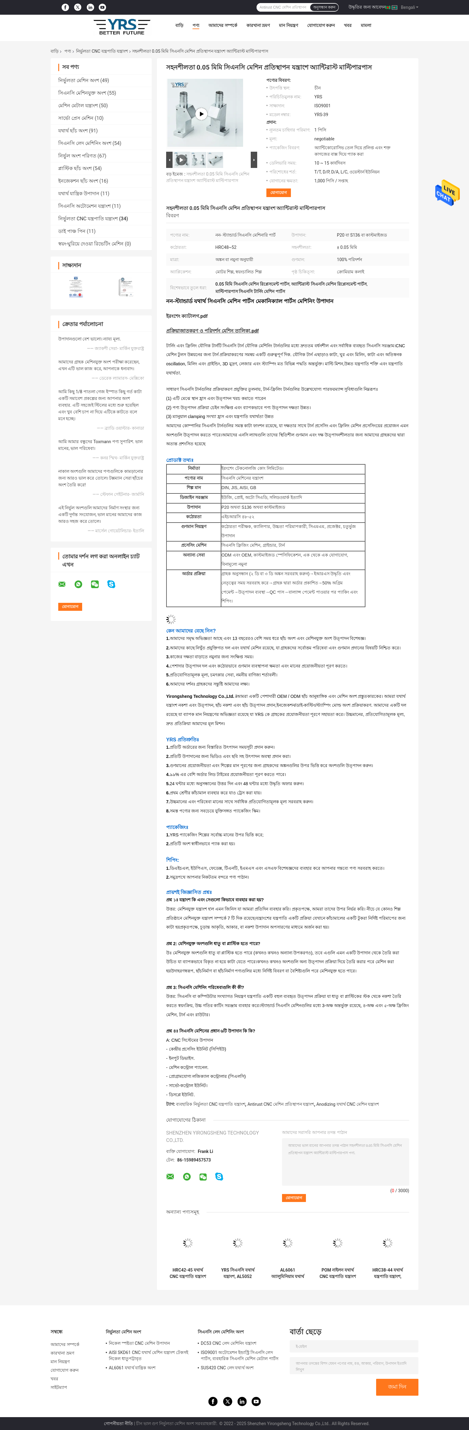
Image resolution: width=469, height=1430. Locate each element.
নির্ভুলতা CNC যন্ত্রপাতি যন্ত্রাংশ (102, 51)
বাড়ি (179, 25)
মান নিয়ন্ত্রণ (288, 25)
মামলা (366, 25)
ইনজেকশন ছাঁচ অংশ (78, 181)
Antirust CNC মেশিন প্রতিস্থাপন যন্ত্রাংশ (280, 1104)
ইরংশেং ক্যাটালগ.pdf (187, 316)
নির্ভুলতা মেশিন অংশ (78, 80)
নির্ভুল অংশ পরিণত (77, 156)
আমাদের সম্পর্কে (222, 25)
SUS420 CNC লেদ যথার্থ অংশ (227, 1367)
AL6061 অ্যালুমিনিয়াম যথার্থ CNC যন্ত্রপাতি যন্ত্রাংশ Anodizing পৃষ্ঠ (287, 1273)
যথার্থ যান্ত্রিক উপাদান (78, 193)
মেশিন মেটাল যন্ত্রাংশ (78, 105)
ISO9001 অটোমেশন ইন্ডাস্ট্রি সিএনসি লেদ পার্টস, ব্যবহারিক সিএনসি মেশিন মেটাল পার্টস (239, 1355)
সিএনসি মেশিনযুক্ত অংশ (82, 93)
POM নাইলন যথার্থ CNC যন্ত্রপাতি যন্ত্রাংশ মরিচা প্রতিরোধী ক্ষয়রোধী (337, 1273)
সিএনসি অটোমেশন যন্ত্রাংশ (84, 206)
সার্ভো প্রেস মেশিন (75, 118)
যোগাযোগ (278, 192)
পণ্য (196, 25)
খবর (348, 25)
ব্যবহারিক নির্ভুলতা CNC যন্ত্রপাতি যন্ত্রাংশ (210, 1104)
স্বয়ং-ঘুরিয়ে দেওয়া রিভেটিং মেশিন (91, 244)
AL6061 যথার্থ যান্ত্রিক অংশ (132, 1367)
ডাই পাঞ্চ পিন (72, 231)
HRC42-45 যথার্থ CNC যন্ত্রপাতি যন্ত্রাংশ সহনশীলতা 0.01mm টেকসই (188, 1273)
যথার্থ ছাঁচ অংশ (73, 131)
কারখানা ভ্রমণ (258, 25)
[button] (287, 988)
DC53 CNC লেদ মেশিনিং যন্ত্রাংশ (228, 1343)
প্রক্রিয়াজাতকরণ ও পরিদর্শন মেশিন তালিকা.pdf (212, 331)
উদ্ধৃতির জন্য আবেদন (367, 7)
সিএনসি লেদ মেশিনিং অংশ (84, 143)
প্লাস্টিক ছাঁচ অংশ (75, 168)
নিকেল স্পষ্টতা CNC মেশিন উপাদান (139, 1343)
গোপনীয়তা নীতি (118, 1423)
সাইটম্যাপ (59, 1387)
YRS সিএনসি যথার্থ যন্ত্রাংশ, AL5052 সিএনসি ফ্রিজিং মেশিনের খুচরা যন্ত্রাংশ (237, 1273)
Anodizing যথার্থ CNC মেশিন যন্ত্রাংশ (347, 1104)
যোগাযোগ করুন (321, 25)
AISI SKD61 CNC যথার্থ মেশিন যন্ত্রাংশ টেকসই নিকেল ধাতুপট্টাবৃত (148, 1355)
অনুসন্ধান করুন (324, 7)
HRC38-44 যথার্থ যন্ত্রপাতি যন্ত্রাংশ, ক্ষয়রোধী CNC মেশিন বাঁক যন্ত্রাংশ (387, 1273)
